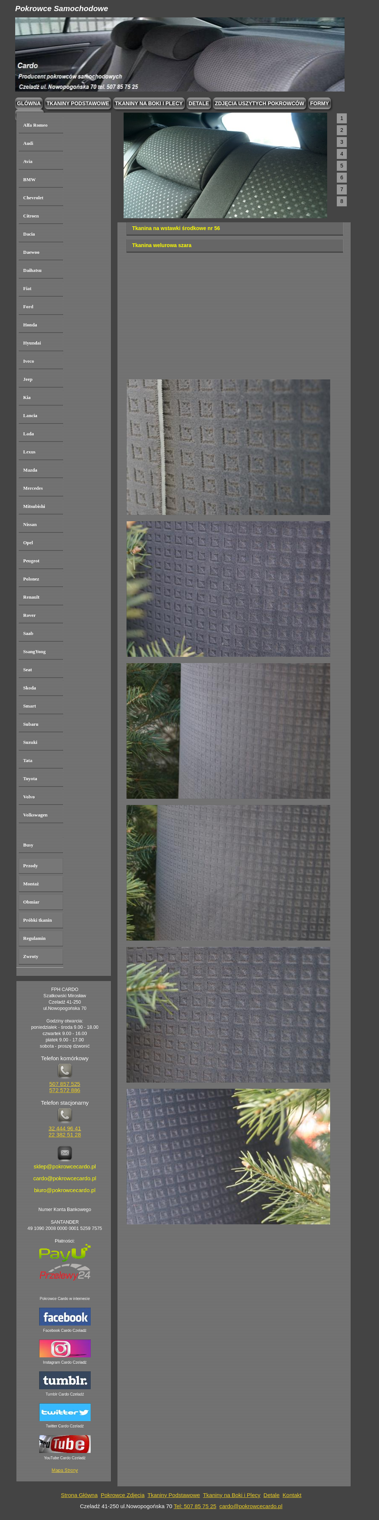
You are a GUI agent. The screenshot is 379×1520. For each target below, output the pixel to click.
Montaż (31, 884)
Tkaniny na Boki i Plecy (231, 1495)
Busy (28, 845)
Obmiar (31, 902)
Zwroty (30, 956)
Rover (29, 615)
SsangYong (34, 651)
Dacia (29, 234)
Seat (27, 669)
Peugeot (31, 560)
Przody (30, 865)
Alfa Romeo (35, 125)
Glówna (29, 103)
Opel (28, 542)
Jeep (28, 379)
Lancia (30, 415)
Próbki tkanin (37, 920)
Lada (28, 433)
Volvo (29, 796)
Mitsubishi (34, 506)
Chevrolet (33, 197)
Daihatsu (32, 270)
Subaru (30, 724)
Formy (319, 103)
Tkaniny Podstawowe (174, 1495)
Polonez (31, 579)
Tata (28, 760)
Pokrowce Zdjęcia (122, 1495)
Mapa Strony (65, 1470)
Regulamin (34, 938)
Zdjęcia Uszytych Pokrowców (259, 103)
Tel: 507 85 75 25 (195, 1506)
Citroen (31, 216)
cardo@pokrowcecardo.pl (250, 1506)
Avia (28, 161)
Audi (28, 143)
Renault (31, 597)
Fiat (27, 288)
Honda (30, 324)
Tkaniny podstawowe (78, 103)
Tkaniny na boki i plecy (149, 103)
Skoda (29, 688)
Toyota (30, 778)
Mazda (30, 470)
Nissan (30, 524)
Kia (27, 397)
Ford (28, 306)
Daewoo (31, 252)
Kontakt (292, 1495)
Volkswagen (35, 815)
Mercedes (33, 488)
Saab (28, 633)
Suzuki (30, 742)
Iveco (28, 361)
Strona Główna (79, 1495)
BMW (29, 179)
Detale (199, 103)
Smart (29, 706)
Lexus (29, 452)
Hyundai (32, 343)
